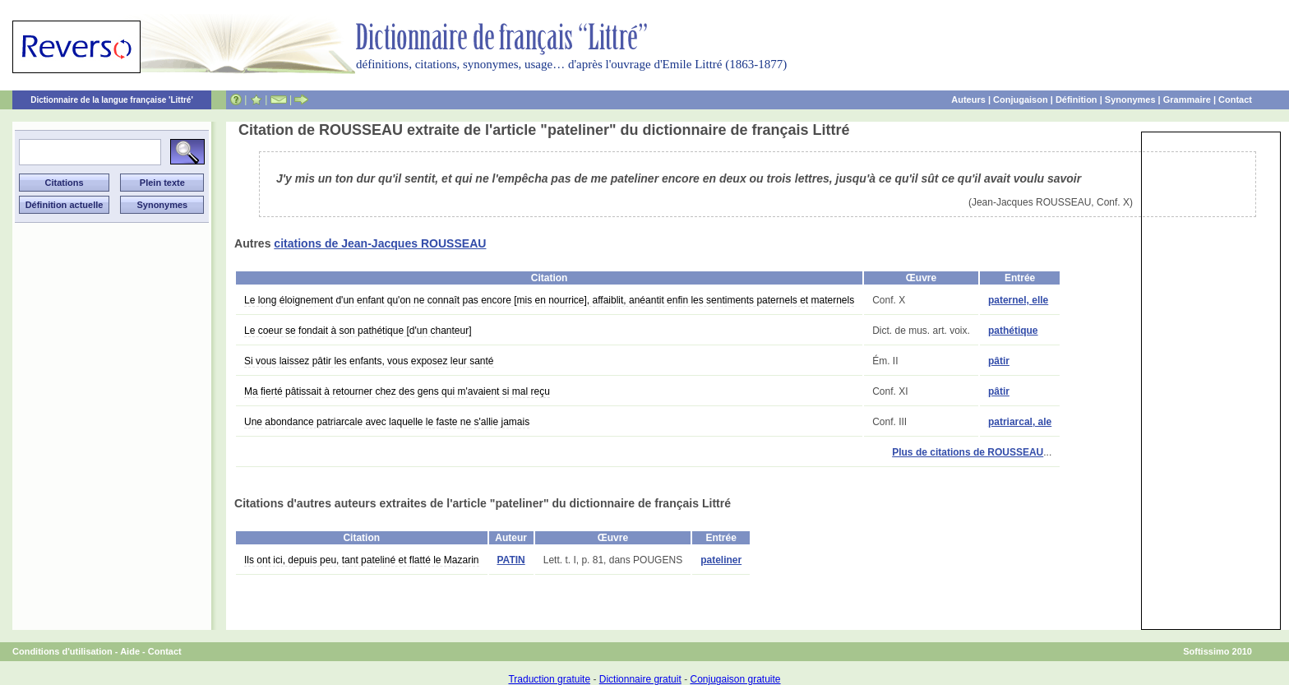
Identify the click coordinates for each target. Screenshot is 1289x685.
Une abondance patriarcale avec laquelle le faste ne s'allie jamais (386, 422)
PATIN (511, 560)
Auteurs (968, 99)
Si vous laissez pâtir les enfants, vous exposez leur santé (369, 361)
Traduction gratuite (549, 679)
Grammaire (1187, 99)
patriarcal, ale (1019, 422)
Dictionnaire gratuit (640, 679)
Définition (1076, 99)
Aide (130, 651)
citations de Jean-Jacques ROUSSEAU (380, 243)
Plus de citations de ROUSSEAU (967, 452)
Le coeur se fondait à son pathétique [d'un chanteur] (358, 330)
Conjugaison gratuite (735, 679)
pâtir (998, 361)
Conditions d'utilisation (62, 651)
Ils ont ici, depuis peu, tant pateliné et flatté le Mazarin (361, 560)
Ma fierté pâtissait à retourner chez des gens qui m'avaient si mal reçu (397, 391)
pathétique (1013, 330)
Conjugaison (1020, 99)
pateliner (721, 560)
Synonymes (1130, 99)
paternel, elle (1018, 300)
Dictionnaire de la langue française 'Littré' (111, 99)
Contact (1235, 99)
